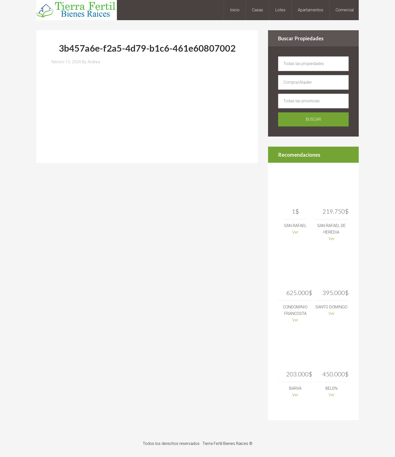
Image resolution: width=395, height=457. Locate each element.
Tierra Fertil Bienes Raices (76, 10)
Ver (295, 232)
